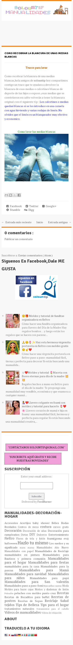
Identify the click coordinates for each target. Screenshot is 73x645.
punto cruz (49, 593)
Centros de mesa (29, 527)
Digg (29, 210)
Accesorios (12, 523)
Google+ (49, 206)
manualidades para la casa (22, 566)
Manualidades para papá (49, 578)
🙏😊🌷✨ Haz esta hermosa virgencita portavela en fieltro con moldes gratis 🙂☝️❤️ (46, 345)
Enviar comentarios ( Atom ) (35, 255)
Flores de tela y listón (31, 538)
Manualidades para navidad (26, 574)
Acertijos (26, 523)
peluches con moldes (28, 593)
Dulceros (42, 534)
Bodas (65, 523)
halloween (11, 543)
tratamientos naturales (20, 608)
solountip (40, 80)
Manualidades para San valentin (36, 582)
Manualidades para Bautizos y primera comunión (36, 556)
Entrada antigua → (59, 222)
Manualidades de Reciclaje (52, 551)
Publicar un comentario (18, 239)
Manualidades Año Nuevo (53, 547)
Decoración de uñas (35, 531)
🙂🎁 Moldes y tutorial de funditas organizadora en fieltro (43, 317)
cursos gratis (61, 527)
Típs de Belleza (28, 605)
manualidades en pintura (23, 555)
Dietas (25, 534)
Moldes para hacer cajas (19, 589)
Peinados (9, 593)
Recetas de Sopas (31, 601)
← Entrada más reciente (17, 222)
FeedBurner (44, 501)
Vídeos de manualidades (22, 612)
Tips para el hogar (54, 605)
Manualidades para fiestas (48, 562)
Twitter (32, 206)
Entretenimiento (58, 534)
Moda (65, 585)
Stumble (13, 210)
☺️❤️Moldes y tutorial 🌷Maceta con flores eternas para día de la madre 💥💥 (45, 376)
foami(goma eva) (58, 538)
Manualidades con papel (19, 551)
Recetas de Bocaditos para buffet (27, 597)
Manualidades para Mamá (44, 570)
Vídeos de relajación (51, 612)
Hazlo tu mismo (33, 543)
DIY (33, 534)
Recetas (63, 593)
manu (24, 547)
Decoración (13, 530)
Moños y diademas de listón (52, 589)
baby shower (42, 523)
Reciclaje (52, 601)
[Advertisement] (33, 35)
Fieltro (10, 538)
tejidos (10, 605)
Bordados (11, 527)
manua (32, 547)
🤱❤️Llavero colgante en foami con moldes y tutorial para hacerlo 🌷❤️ (44, 404)
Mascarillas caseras (52, 585)
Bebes (56, 523)
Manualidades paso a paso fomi (23, 585)
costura (46, 527)
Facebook (14, 206)
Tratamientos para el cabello (52, 608)
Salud (64, 601)
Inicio (39, 222)
